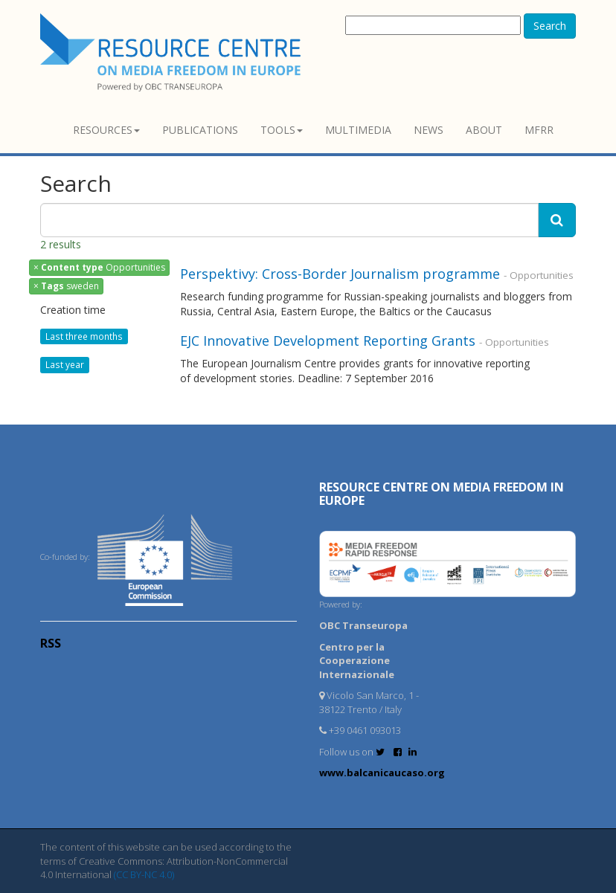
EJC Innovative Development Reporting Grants (327, 340)
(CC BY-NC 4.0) (144, 874)
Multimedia (358, 130)
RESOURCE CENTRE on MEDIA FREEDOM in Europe (441, 494)
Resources (106, 130)
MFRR (539, 130)
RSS (50, 643)
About (484, 130)
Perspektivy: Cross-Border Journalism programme (340, 274)
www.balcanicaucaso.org (382, 772)
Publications (200, 130)
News (428, 130)
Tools (281, 130)
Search (549, 26)
